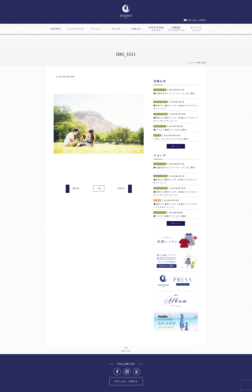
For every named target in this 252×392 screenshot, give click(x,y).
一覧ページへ (175, 145)
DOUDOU (55, 28)
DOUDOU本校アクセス (156, 29)
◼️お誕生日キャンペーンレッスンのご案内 (174, 93)
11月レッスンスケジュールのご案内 (170, 137)
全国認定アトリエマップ (176, 29)
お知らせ (136, 28)
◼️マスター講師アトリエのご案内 (169, 128)
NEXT (121, 188)
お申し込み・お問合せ (196, 20)
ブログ (163, 89)
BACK (75, 188)
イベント (96, 28)
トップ (190, 63)
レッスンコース (76, 28)
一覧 (99, 188)
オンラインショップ (196, 29)
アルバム (116, 28)
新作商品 (164, 101)
